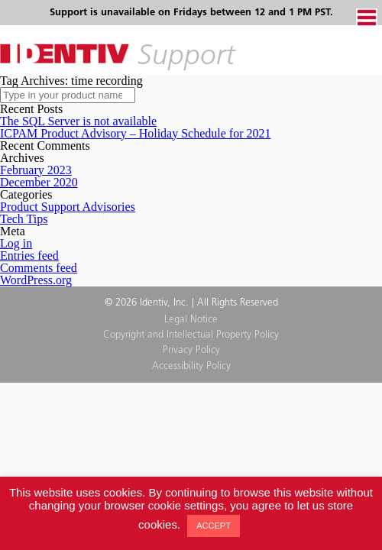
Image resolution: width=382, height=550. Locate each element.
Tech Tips (23, 218)
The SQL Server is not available (78, 121)
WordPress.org (36, 279)
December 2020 (39, 182)
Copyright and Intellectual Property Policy (191, 335)
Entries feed (29, 255)
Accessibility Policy (191, 366)
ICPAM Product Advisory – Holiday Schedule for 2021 (135, 133)
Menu (366, 17)
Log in (16, 243)
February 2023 (36, 169)
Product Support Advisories (67, 206)
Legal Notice (191, 320)
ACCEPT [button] (213, 525)
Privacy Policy (191, 350)
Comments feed (38, 267)
